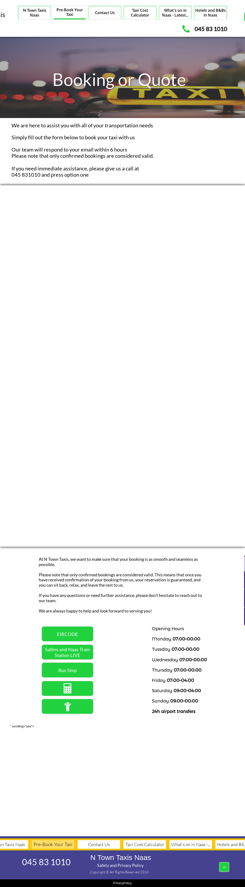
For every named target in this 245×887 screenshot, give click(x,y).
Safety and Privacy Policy (120, 865)
